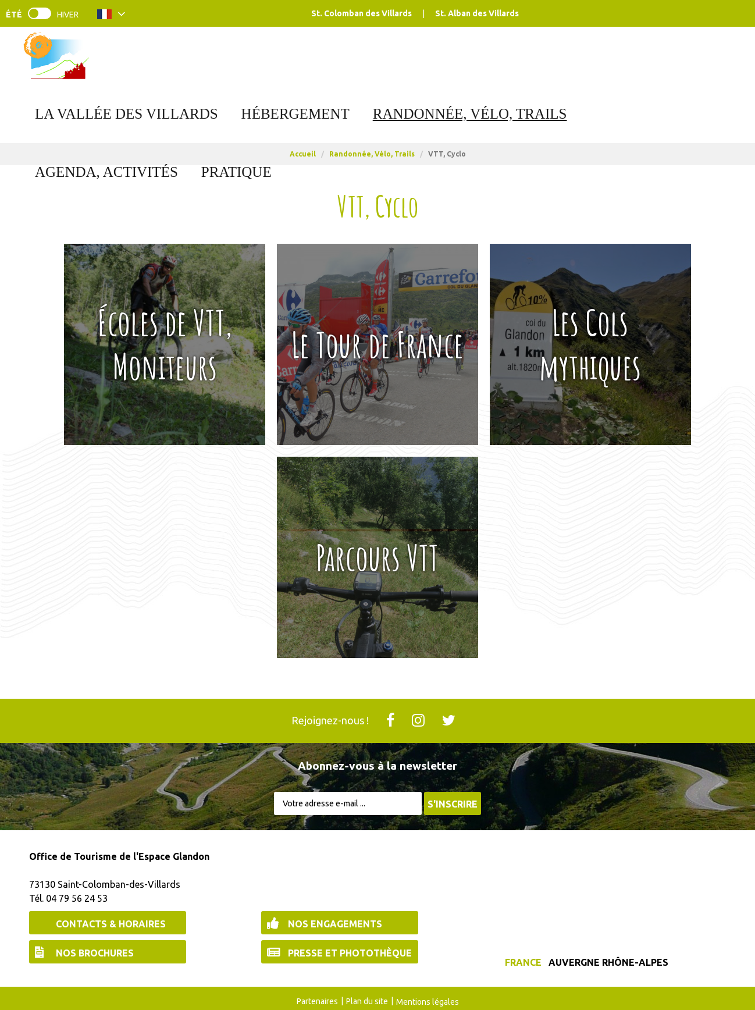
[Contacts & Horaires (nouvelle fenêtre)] (107, 922)
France (523, 962)
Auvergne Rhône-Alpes (608, 962)
